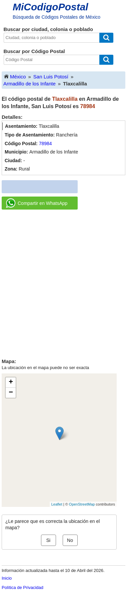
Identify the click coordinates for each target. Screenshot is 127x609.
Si (48, 540)
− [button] (11, 393)
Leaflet (56, 504)
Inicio (7, 578)
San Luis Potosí (50, 76)
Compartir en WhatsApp (36, 203)
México (14, 76)
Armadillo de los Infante (29, 83)
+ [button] (11, 382)
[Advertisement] (63, 281)
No (70, 540)
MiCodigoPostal (50, 6)
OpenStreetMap (82, 504)
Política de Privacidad (22, 587)
